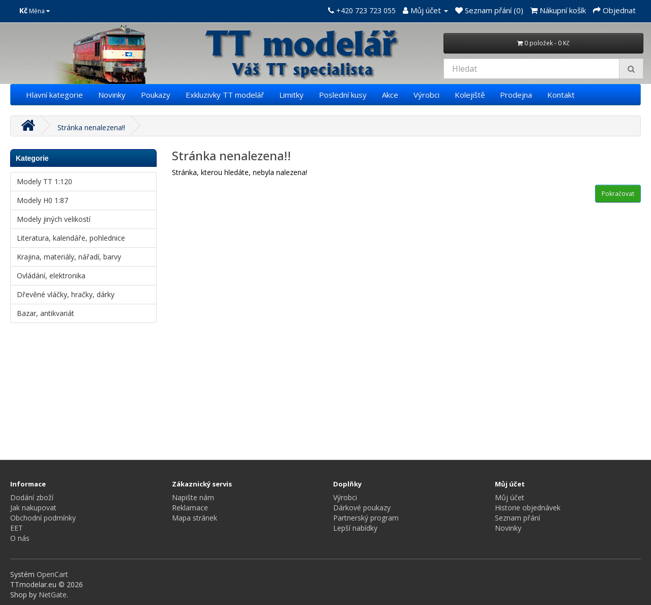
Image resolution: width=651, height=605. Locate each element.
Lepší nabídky (355, 528)
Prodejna (516, 95)
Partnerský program (366, 518)
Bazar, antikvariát (45, 313)
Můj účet (509, 497)
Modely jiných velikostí (54, 219)
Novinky (112, 95)
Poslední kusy (343, 95)
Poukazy (155, 95)
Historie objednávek (527, 507)
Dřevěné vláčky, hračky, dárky (65, 294)
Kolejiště (470, 95)
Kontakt (561, 95)
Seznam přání (517, 518)
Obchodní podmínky (43, 518)
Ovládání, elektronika (51, 275)
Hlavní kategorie (54, 95)
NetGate (53, 594)
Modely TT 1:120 (44, 181)
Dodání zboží (31, 497)
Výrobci (426, 95)
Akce (390, 95)
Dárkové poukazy (362, 507)
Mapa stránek (194, 518)
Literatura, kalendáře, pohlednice (71, 238)
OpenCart (52, 574)
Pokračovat (618, 193)
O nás (19, 538)
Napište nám (193, 497)
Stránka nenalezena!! (91, 127)
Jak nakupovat (33, 507)
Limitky (291, 95)
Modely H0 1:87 (42, 200)
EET (16, 528)
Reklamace (190, 507)
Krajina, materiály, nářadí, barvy (69, 257)
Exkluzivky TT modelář (225, 95)
